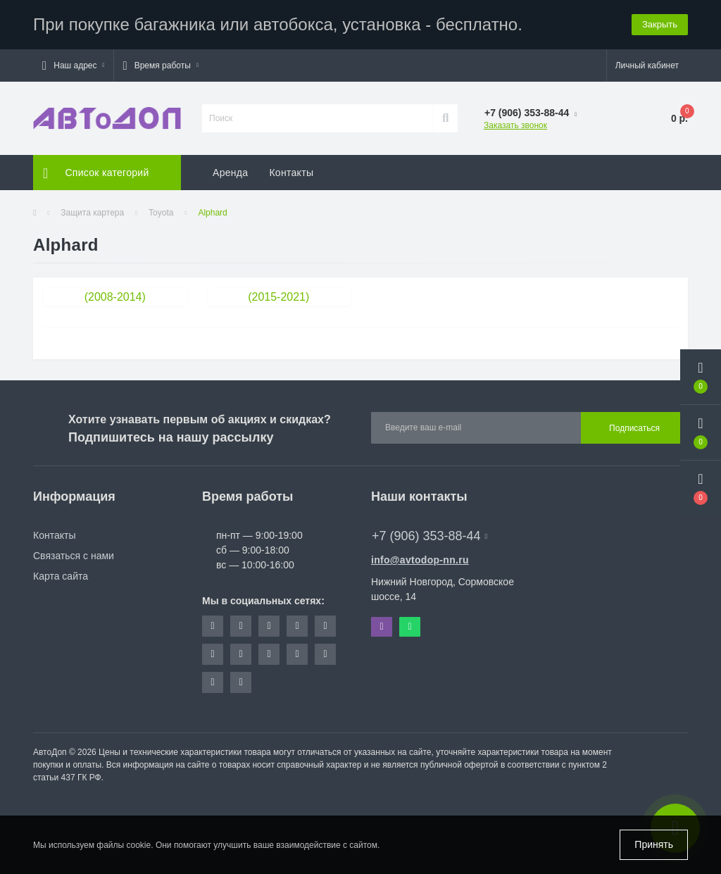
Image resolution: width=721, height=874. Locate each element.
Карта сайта (60, 576)
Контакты (291, 172)
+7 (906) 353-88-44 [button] (429, 536)
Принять (653, 844)
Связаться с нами (73, 555)
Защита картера (92, 213)
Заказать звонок (515, 125)
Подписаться (634, 428)
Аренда (230, 172)
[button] (73, 65)
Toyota (161, 213)
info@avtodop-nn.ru (420, 560)
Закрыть (659, 24)
